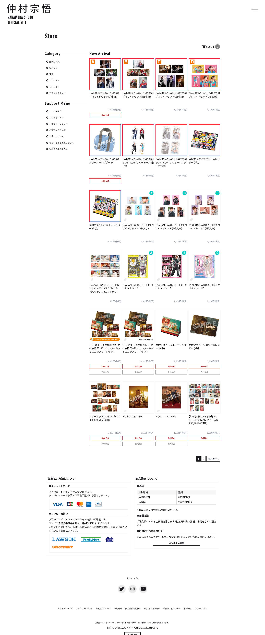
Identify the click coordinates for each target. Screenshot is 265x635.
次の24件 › (213, 459)
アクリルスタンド (57, 92)
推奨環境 (187, 608)
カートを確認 (55, 111)
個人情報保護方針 (132, 608)
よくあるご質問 (56, 117)
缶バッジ (53, 67)
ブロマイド (54, 86)
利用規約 (118, 608)
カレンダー (54, 80)
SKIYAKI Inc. (153, 628)
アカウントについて (58, 123)
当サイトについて (65, 608)
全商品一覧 (54, 61)
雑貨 (51, 74)
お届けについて (56, 136)
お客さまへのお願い (151, 608)
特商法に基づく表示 (58, 148)
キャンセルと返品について (61, 142)
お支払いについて (57, 129)
